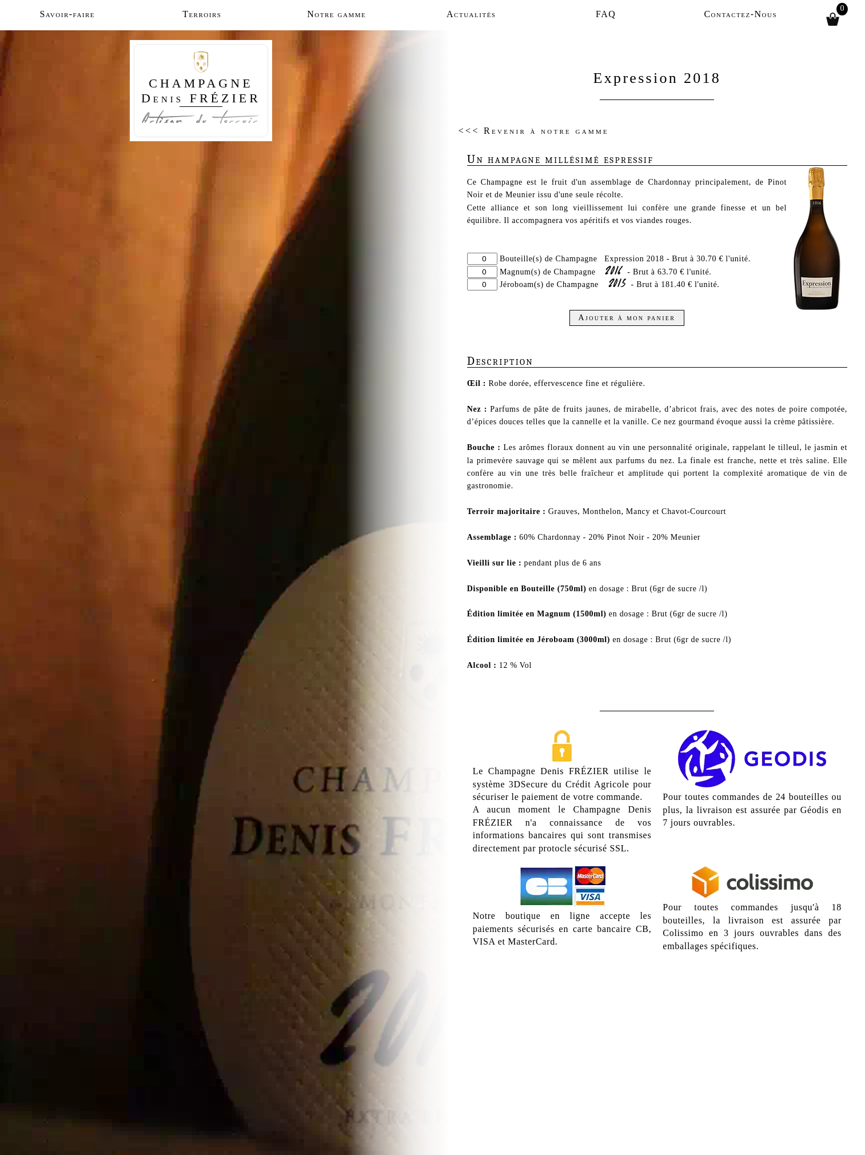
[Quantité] (482, 259)
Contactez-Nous (740, 14)
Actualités (471, 14)
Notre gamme (336, 14)
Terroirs (201, 14)
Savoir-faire (67, 14)
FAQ (606, 14)
